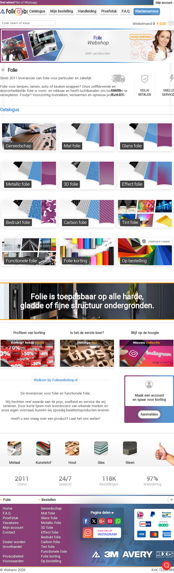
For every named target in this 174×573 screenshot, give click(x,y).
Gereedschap (18, 146)
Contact (9, 532)
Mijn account (13, 528)
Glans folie (132, 146)
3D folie (71, 184)
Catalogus (37, 11)
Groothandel (12, 547)
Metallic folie (18, 184)
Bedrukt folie (18, 222)
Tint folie (130, 222)
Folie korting (75, 261)
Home (7, 508)
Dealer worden (14, 542)
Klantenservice (146, 11)
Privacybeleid (13, 556)
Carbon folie (75, 222)
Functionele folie (21, 261)
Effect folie (132, 184)
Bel (18, 2)
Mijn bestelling (61, 11)
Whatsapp (30, 2)
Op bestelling (134, 261)
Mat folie (72, 146)
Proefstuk (109, 11)
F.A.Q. (126, 11)
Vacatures (11, 523)
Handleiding (87, 11)
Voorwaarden (13, 561)
